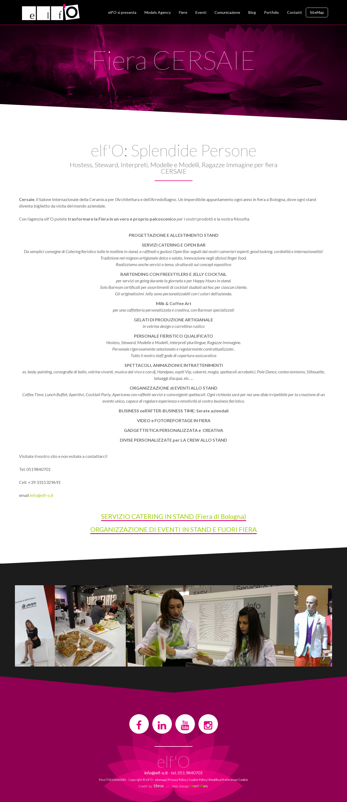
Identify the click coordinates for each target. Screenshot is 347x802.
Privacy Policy (177, 779)
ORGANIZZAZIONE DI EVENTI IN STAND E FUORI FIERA (173, 529)
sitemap (160, 779)
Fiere (183, 12)
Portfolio (271, 12)
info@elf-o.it (41, 495)
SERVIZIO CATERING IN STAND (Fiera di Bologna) (173, 516)
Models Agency (157, 12)
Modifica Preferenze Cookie (228, 779)
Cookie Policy (198, 779)
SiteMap (317, 12)
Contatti (294, 12)
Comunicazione (227, 12)
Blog (252, 12)
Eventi (200, 12)
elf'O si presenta (122, 12)
